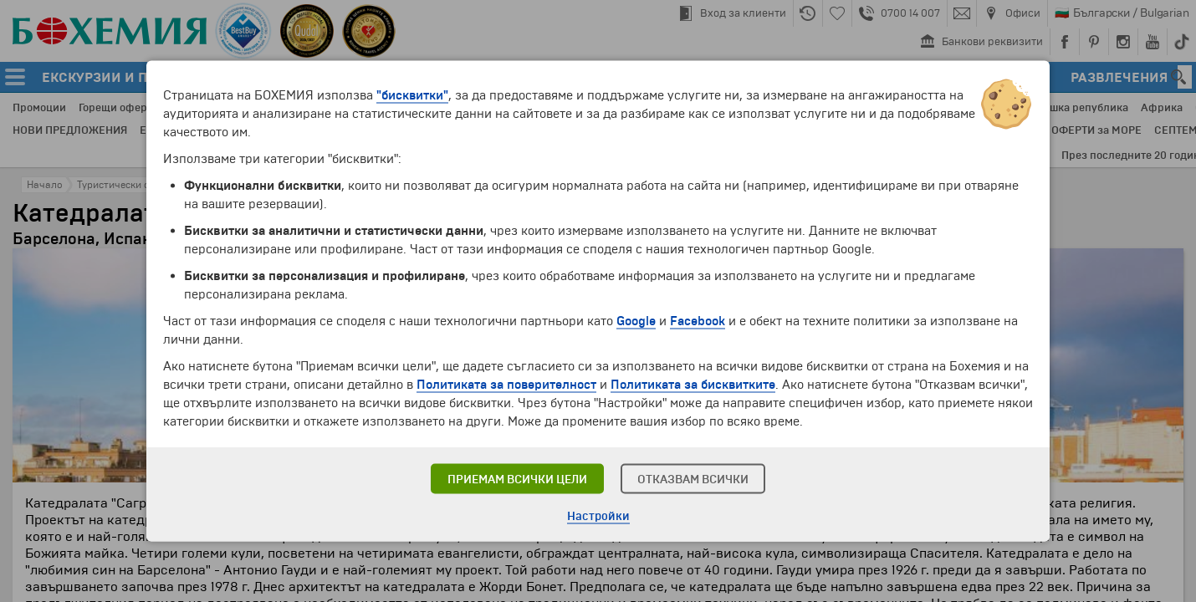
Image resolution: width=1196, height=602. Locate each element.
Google (636, 321)
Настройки (598, 516)
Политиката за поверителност (506, 384)
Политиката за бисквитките (693, 384)
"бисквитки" (412, 95)
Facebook (697, 321)
